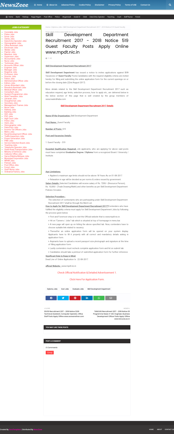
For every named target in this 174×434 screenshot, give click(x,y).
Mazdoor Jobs (10, 54)
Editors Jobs (9, 83)
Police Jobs (9, 34)
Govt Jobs (65, 289)
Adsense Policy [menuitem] (68, 5)
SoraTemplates (15, 429)
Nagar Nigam (36, 17)
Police (57, 17)
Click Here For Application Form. (87, 279)
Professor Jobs (11, 74)
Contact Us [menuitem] (145, 5)
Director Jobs (10, 76)
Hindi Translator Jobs (13, 96)
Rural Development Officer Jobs (18, 134)
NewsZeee (38, 429)
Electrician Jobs (11, 48)
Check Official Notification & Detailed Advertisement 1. (87, 272)
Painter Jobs (9, 52)
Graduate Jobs (78, 289)
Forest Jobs (9, 167)
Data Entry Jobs (11, 127)
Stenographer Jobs (12, 43)
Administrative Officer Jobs (16, 81)
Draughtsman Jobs (12, 101)
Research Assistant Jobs (15, 87)
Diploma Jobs (57, 27)
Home (9, 17)
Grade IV (77, 17)
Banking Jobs (10, 112)
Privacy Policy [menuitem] (114, 5)
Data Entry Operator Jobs (15, 41)
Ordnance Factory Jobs (14, 172)
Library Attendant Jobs (14, 85)
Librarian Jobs (10, 98)
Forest (137, 17)
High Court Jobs (11, 118)
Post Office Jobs (11, 165)
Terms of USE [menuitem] (130, 5)
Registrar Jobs (10, 72)
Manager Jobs (10, 70)
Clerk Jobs (9, 123)
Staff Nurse (128, 17)
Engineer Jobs (10, 67)
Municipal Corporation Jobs (16, 158)
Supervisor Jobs (11, 56)
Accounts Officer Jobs (14, 65)
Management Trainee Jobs (16, 105)
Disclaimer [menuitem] (99, 5)
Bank (18, 17)
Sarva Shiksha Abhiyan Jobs (16, 156)
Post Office (48, 17)
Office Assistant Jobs (13, 45)
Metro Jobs (9, 132)
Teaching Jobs (10, 145)
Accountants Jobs (12, 59)
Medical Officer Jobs (13, 90)
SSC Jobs (8, 114)
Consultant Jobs (11, 92)
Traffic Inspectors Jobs (14, 136)
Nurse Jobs (9, 61)
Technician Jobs (11, 63)
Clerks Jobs (9, 39)
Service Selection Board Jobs (17, 143)
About (159, 429)
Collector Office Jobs (13, 154)
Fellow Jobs (9, 79)
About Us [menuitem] (51, 5)
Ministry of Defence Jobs (15, 152)
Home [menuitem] (38, 5)
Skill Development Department (98, 289)
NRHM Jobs (9, 161)
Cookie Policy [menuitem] (85, 5)
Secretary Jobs (11, 103)
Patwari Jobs (10, 163)
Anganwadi (66, 17)
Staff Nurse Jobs (11, 169)
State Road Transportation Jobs (18, 149)
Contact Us (169, 429)
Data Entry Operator (97, 17)
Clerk (85, 17)
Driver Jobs (9, 36)
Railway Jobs (10, 110)
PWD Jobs (8, 141)
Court (119, 17)
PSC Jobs (8, 116)
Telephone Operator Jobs (15, 147)
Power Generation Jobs (14, 138)
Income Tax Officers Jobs (15, 130)
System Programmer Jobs (16, 94)
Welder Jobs (9, 50)
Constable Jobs (11, 32)
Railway (25, 17)
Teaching (110, 17)
